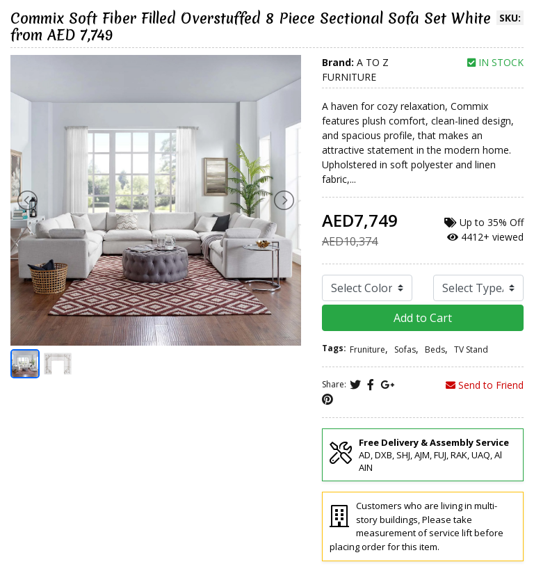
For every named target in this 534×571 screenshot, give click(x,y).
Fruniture (367, 349)
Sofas (405, 349)
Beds (435, 349)
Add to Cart (423, 317)
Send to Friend (485, 385)
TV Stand (471, 349)
